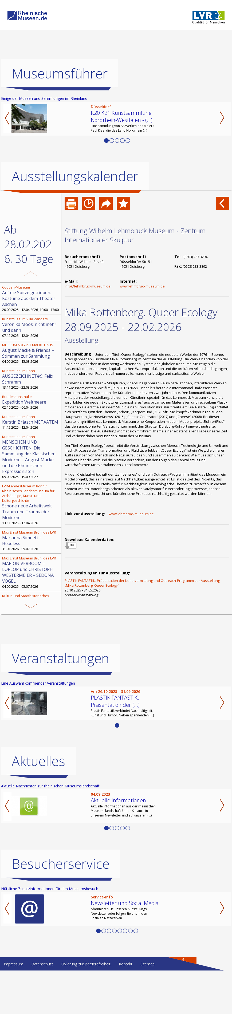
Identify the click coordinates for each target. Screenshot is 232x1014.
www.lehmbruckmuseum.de (142, 286)
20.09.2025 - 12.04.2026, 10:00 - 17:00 (31, 298)
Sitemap (147, 1007)
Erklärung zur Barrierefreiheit (86, 1007)
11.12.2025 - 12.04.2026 (31, 422)
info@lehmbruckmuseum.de (88, 286)
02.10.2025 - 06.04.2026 (31, 402)
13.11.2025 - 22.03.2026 (31, 379)
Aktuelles (38, 804)
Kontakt (125, 1007)
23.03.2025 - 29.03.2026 (31, 609)
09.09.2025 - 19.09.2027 (31, 456)
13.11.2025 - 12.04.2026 (31, 504)
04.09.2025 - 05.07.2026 (31, 572)
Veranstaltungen (60, 702)
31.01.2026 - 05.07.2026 (31, 540)
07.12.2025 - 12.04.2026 (31, 327)
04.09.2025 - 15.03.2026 (31, 353)
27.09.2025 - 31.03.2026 (31, 640)
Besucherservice (60, 907)
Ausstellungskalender (75, 176)
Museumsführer (60, 73)
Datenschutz (42, 1007)
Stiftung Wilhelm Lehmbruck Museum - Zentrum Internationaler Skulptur (135, 235)
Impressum (13, 1007)
